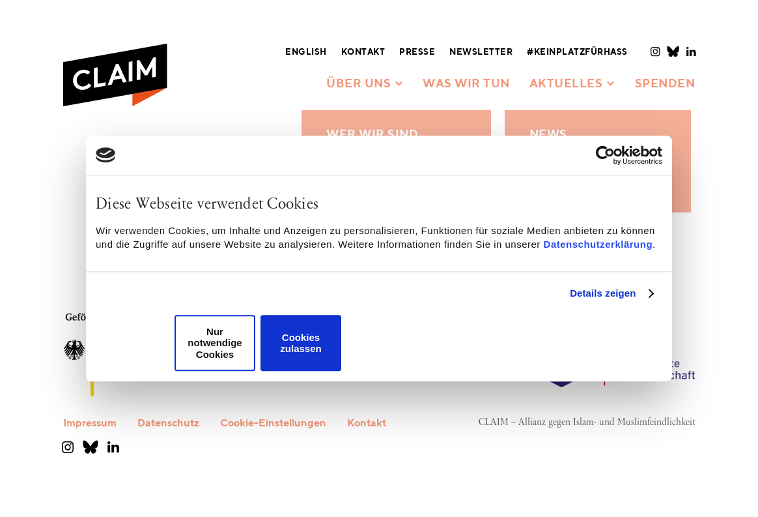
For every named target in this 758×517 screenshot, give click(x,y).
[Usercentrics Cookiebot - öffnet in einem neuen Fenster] (605, 155)
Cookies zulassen (300, 343)
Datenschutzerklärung (598, 244)
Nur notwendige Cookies (215, 343)
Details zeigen (603, 293)
